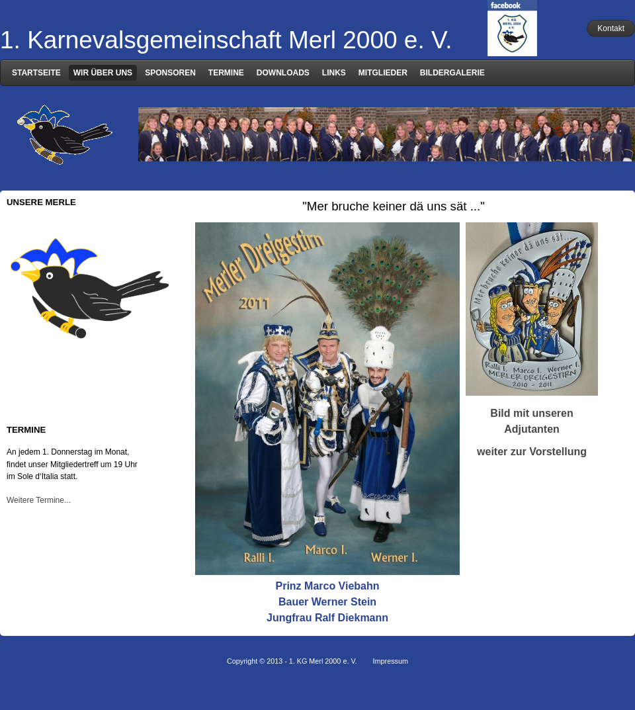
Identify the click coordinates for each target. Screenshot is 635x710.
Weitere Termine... (39, 500)
